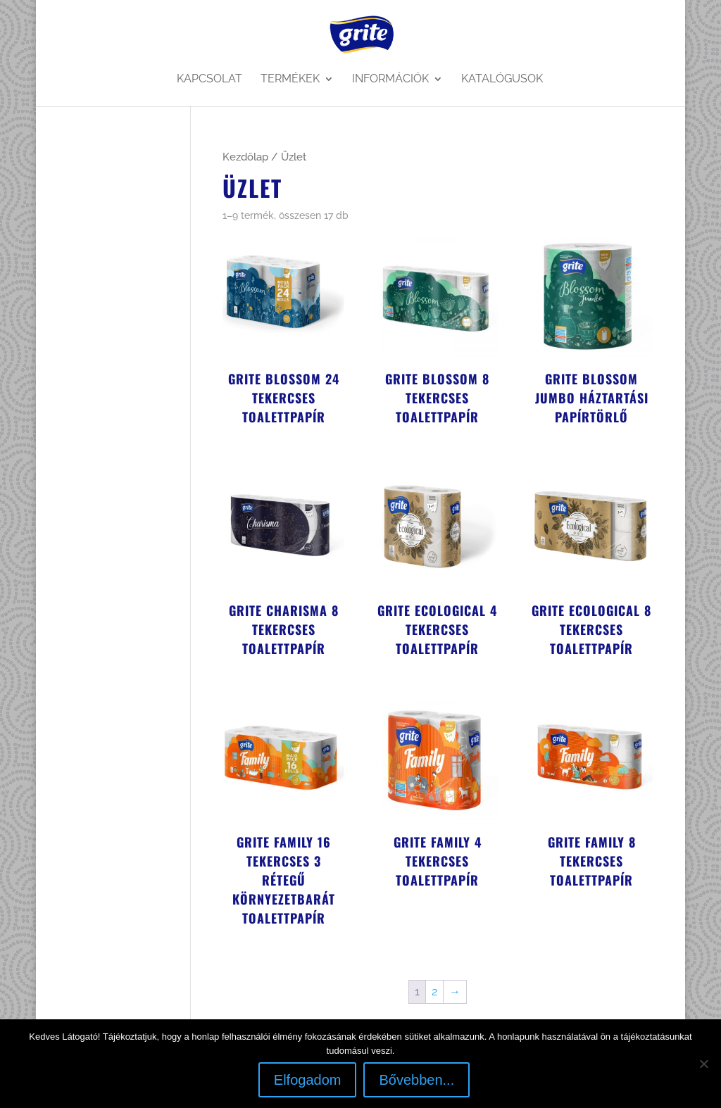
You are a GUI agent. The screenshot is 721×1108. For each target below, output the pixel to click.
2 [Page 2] (434, 991)
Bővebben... (416, 1080)
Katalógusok (502, 79)
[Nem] (703, 1064)
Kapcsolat (209, 79)
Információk (390, 79)
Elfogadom (307, 1080)
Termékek (290, 79)
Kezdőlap (245, 157)
